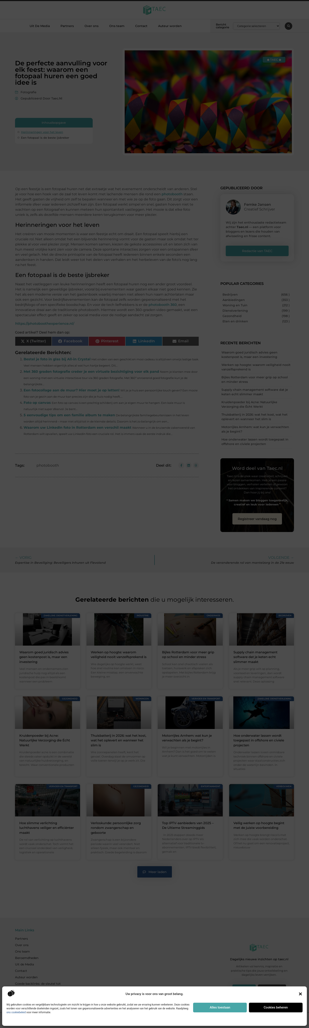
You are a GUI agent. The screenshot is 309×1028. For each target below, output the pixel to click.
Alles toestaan (220, 1007)
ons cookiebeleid (16, 1012)
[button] (300, 994)
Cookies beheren (276, 1007)
